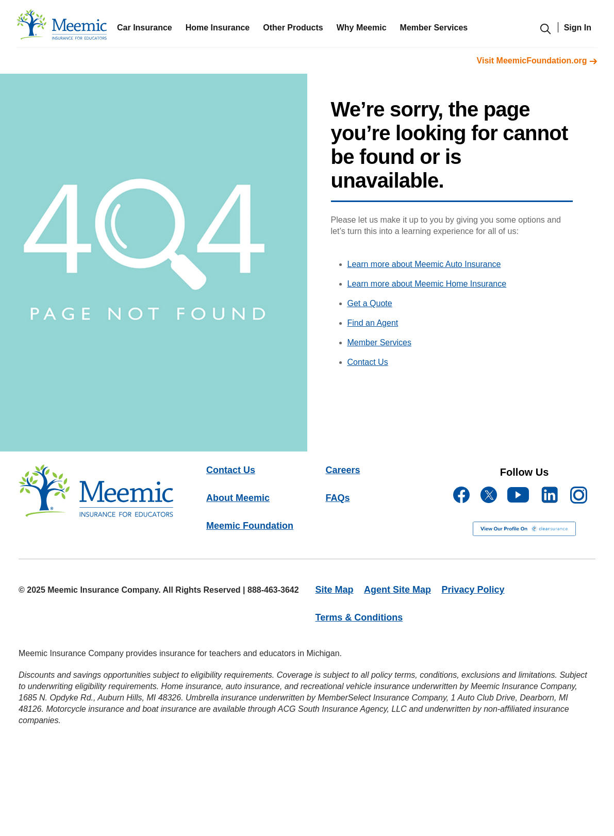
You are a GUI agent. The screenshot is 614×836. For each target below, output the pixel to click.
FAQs (337, 498)
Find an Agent (373, 323)
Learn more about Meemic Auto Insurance (424, 264)
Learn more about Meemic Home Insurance (427, 283)
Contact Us (367, 362)
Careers (342, 470)
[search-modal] (545, 33)
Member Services (379, 342)
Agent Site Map (397, 589)
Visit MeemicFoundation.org (537, 60)
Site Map (335, 589)
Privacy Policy (472, 589)
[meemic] (61, 27)
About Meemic (238, 498)
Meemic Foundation (249, 526)
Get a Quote (369, 303)
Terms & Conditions (359, 617)
